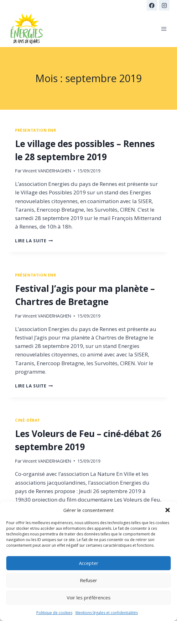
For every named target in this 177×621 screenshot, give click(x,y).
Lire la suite (34, 241)
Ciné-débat (27, 420)
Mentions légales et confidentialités (106, 612)
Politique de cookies (54, 612)
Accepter (88, 563)
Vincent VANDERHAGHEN (47, 171)
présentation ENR (35, 130)
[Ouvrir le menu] (163, 29)
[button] (167, 510)
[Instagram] (164, 5)
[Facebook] (152, 5)
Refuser (88, 580)
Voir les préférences (89, 597)
